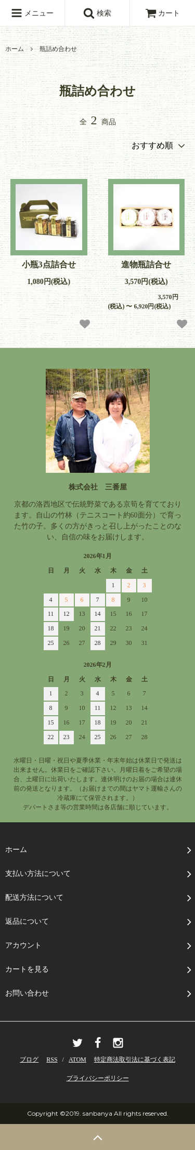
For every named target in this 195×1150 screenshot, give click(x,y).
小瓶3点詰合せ (49, 264)
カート (162, 13)
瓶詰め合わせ (58, 49)
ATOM (77, 1059)
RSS (51, 1059)
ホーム (14, 49)
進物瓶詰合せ (146, 264)
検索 (97, 13)
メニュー (32, 13)
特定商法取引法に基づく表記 (134, 1059)
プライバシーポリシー (98, 1078)
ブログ (29, 1059)
